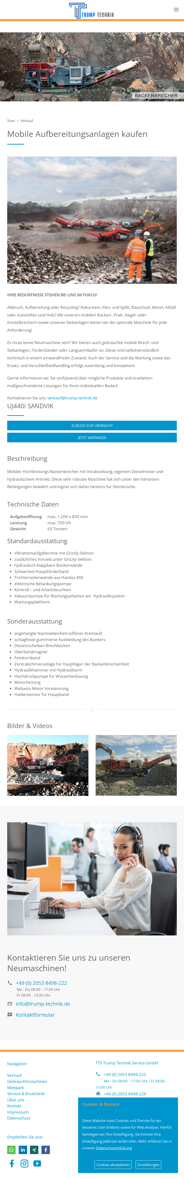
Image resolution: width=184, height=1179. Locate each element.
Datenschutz (18, 1118)
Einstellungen (149, 1164)
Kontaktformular (35, 1014)
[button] (11, 1150)
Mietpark (15, 1087)
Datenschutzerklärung (114, 1147)
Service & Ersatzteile (26, 1093)
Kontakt (14, 1106)
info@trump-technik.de (43, 1003)
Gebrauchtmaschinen (27, 1081)
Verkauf (26, 120)
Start (11, 120)
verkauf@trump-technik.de (72, 398)
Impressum (18, 1112)
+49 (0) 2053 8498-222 (41, 982)
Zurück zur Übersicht (92, 425)
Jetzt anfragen (92, 437)
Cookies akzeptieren (113, 1164)
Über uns (15, 1100)
